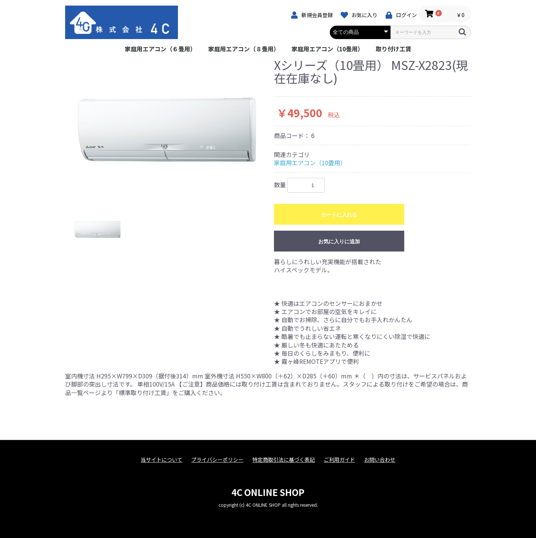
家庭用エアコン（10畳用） (327, 48)
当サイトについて (161, 459)
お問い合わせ (379, 459)
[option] (167, 128)
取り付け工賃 (393, 48)
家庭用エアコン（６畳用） (160, 48)
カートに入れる (339, 215)
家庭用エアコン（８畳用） (244, 48)
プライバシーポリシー (217, 459)
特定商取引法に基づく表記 (283, 459)
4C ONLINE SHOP (268, 492)
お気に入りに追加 (339, 241)
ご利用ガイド (339, 459)
